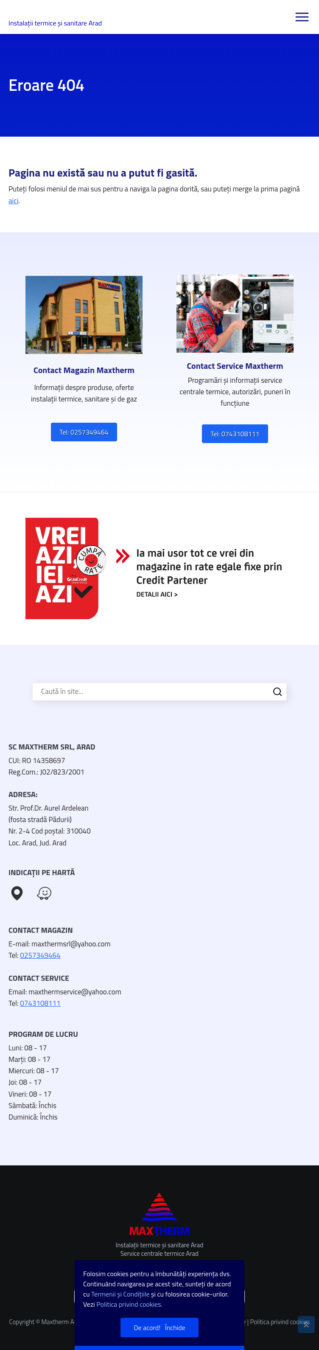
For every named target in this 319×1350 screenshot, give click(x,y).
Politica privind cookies (280, 1322)
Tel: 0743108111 (234, 434)
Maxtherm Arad (44, 13)
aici (13, 200)
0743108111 (40, 1003)
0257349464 (40, 955)
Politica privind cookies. (129, 1304)
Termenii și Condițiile (120, 1294)
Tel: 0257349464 (83, 432)
